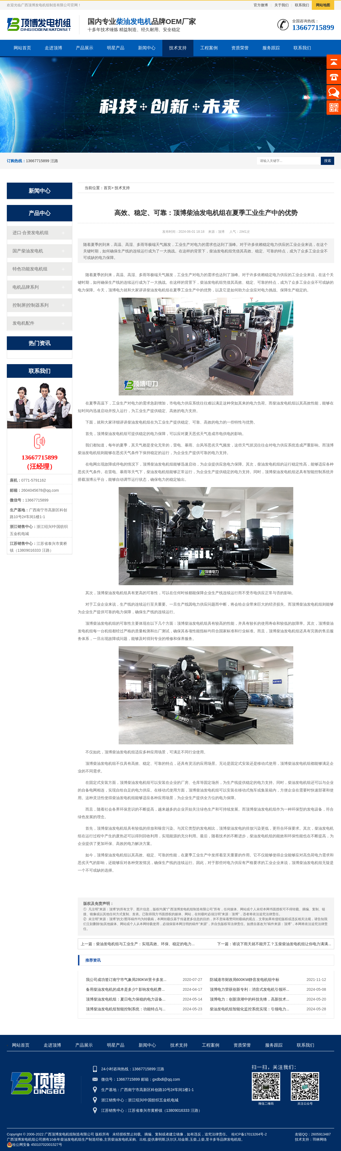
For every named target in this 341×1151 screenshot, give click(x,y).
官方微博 (261, 5)
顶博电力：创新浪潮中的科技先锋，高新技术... (249, 999)
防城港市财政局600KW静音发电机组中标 (245, 979)
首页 (107, 188)
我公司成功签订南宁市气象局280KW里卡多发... (126, 979)
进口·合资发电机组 (31, 232)
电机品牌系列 (26, 287)
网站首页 (22, 48)
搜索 (327, 161)
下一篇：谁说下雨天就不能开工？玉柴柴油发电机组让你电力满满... (274, 944)
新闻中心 (146, 48)
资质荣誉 (240, 48)
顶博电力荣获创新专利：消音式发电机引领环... (249, 989)
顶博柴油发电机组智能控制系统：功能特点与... (126, 1009)
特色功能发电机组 (30, 269)
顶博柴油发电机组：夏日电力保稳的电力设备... (126, 999)
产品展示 (84, 48)
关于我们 (281, 5)
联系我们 (302, 5)
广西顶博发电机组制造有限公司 (69, 1134)
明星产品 (115, 48)
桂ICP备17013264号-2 (249, 1134)
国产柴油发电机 (28, 251)
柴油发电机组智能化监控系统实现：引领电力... (249, 1009)
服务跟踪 (271, 48)
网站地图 (323, 5)
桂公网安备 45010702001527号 (34, 1144)
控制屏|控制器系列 (31, 305)
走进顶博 (53, 48)
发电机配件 (23, 323)
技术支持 (178, 48)
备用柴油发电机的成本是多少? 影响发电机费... (125, 989)
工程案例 (209, 48)
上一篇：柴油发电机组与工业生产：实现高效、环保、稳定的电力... (138, 944)
